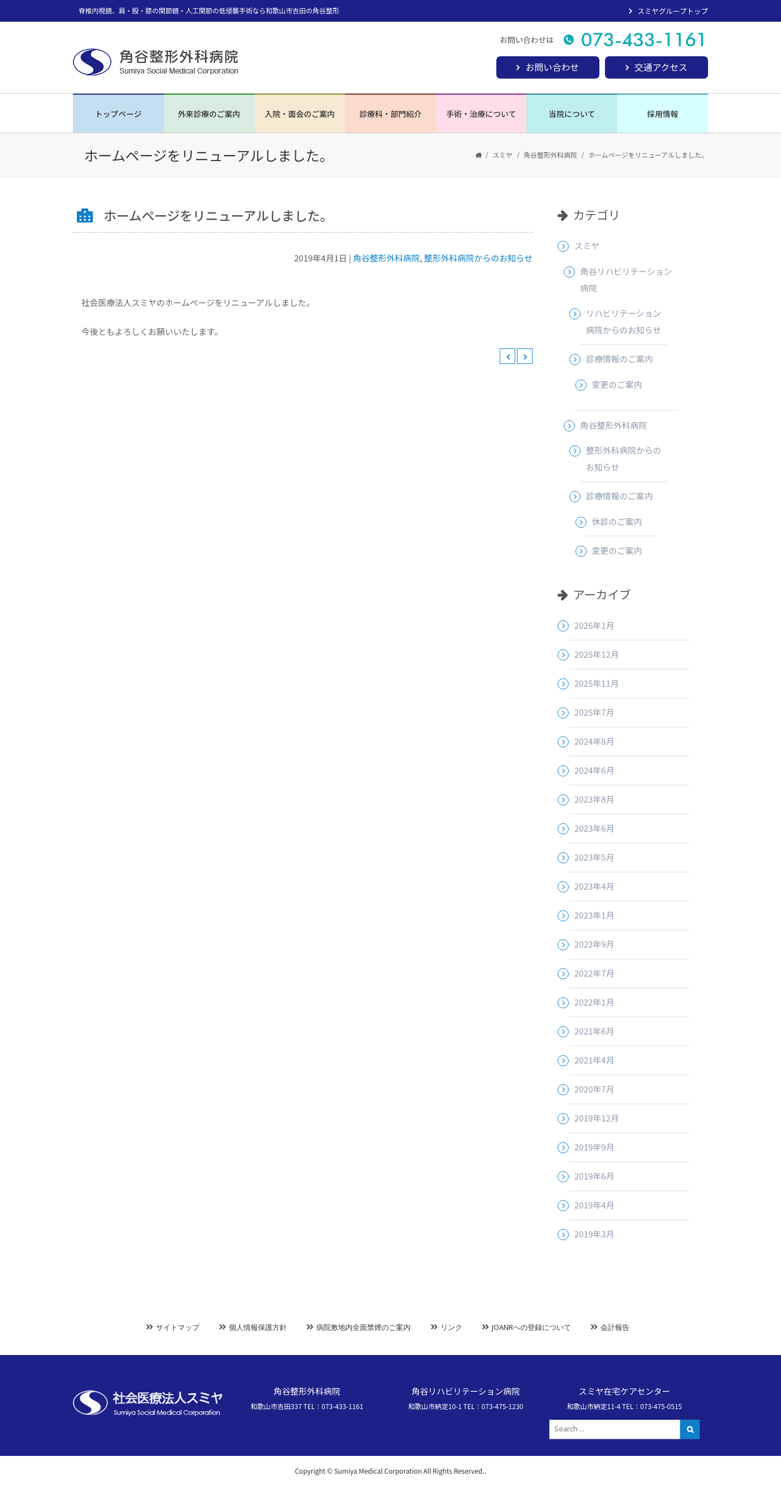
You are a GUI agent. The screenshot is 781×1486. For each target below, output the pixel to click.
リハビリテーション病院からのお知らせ (623, 321)
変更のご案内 (617, 384)
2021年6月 (594, 1031)
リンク (451, 1327)
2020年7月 (594, 1089)
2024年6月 (594, 770)
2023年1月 (594, 915)
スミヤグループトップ (672, 11)
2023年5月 (594, 857)
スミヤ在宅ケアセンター (625, 1391)
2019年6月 (594, 1176)
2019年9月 (594, 1147)
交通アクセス (660, 67)
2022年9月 (594, 944)
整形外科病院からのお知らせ (478, 258)
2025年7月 (594, 712)
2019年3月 (594, 1234)
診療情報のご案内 (619, 359)
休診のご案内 (617, 521)
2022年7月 (594, 973)
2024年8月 (594, 741)
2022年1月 (594, 1002)
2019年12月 (596, 1118)
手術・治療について (481, 113)
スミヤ (502, 154)
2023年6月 (594, 828)
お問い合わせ (552, 67)
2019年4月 (594, 1205)
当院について (572, 113)
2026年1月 (594, 625)
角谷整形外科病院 (550, 154)
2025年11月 (596, 683)
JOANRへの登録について (531, 1327)
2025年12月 (596, 654)
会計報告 (615, 1327)
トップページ (118, 113)
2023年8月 (594, 799)
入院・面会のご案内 (300, 113)
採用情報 (663, 113)
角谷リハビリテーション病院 (626, 279)
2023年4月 (594, 886)
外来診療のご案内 (209, 113)
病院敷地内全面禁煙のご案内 (363, 1327)
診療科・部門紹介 (390, 113)
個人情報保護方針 (258, 1327)
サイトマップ (177, 1327)
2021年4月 (594, 1060)
